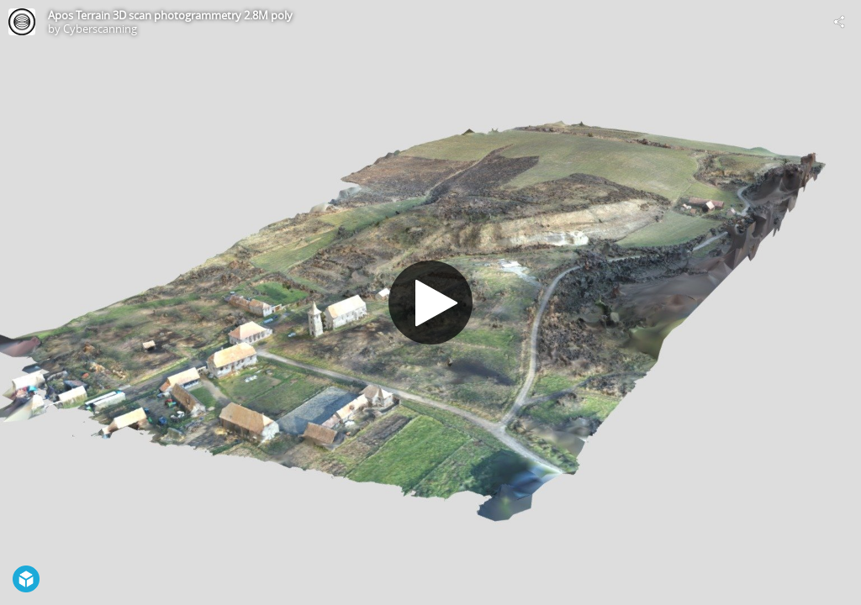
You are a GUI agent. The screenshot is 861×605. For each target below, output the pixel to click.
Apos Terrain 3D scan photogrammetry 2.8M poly (170, 15)
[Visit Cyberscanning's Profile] (21, 21)
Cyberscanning (100, 28)
